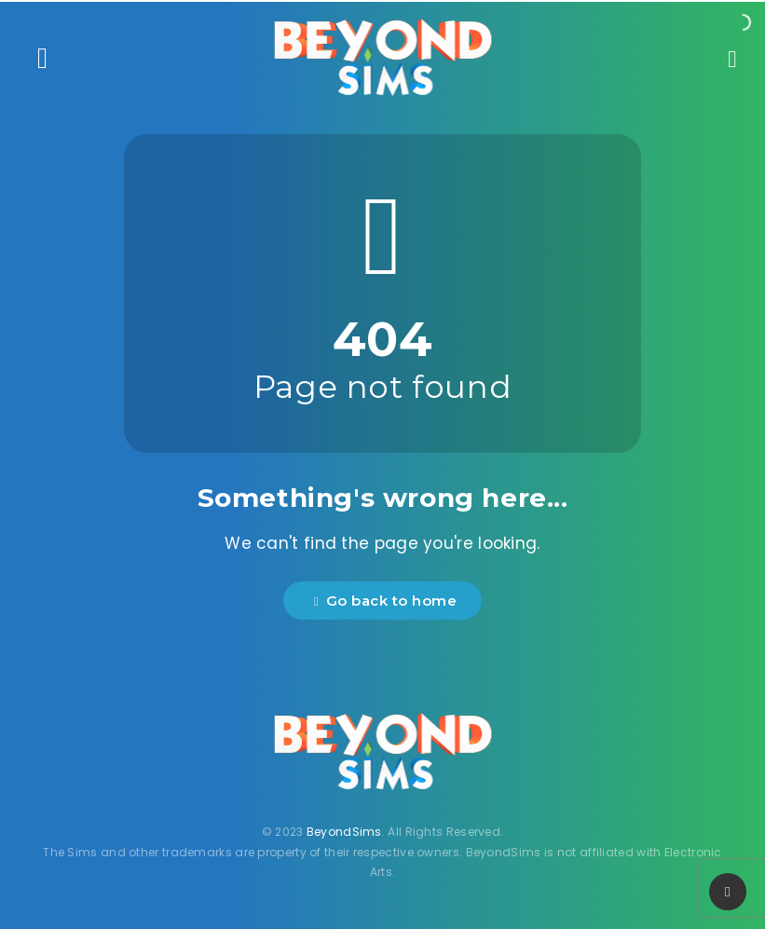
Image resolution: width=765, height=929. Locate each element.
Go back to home (385, 600)
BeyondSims (344, 832)
